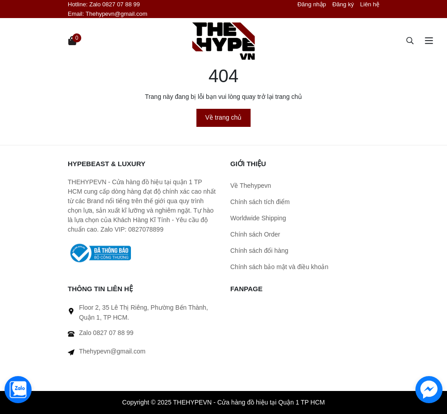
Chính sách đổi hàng (259, 250)
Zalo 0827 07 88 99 (114, 4)
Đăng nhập (312, 4)
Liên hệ (369, 4)
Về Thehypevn (250, 185)
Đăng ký (343, 4)
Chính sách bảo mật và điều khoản (279, 266)
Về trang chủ (223, 117)
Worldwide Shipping (258, 218)
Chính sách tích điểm (260, 201)
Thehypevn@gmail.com (117, 13)
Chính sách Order (255, 234)
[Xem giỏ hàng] (72, 40)
